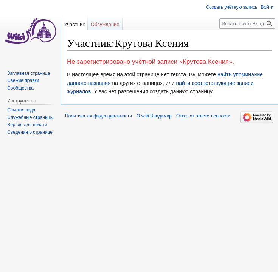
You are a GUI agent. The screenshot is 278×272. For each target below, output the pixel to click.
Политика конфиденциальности (98, 116)
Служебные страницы (30, 117)
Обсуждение (105, 24)
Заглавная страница (28, 73)
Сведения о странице (30, 132)
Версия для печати (27, 124)
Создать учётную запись (231, 7)
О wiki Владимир (154, 116)
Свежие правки (23, 80)
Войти (267, 7)
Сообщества (20, 88)
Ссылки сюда (21, 110)
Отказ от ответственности (203, 116)
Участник (74, 24)
